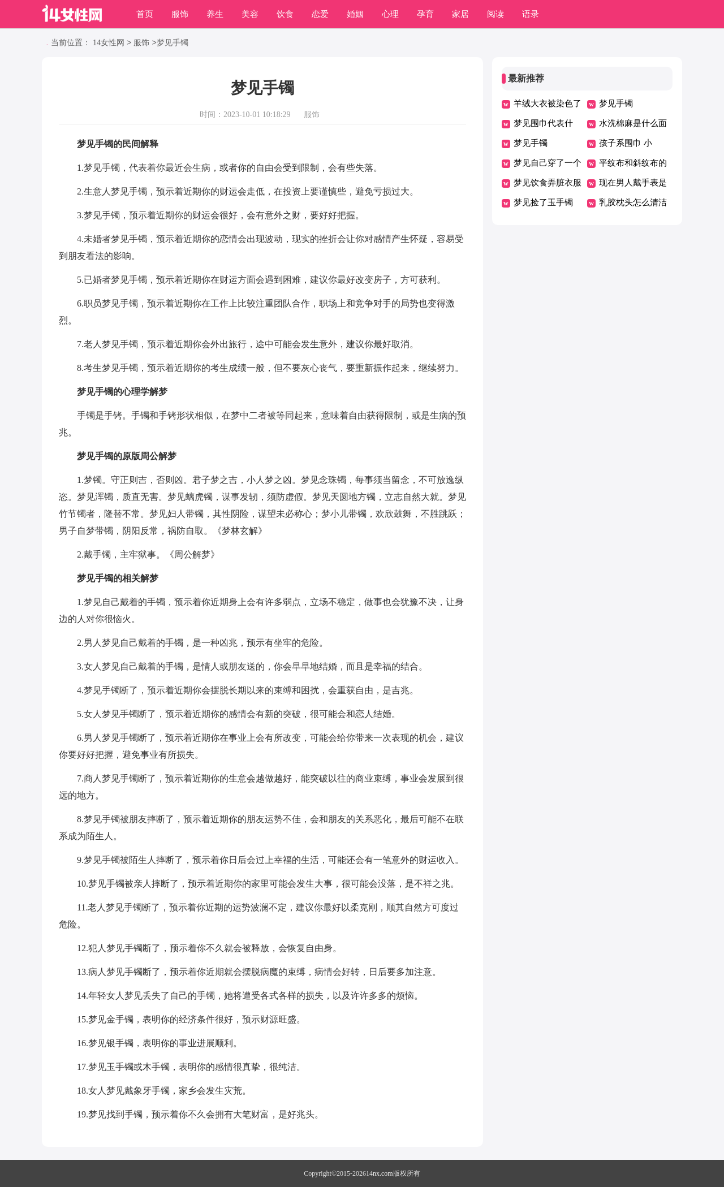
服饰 (179, 14)
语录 (530, 14)
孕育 (425, 14)
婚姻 (355, 14)
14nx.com (379, 1173)
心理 (390, 14)
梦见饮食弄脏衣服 (547, 182)
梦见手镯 (616, 103)
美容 (250, 14)
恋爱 (320, 14)
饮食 (285, 14)
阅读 (495, 14)
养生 (214, 14)
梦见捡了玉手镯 (543, 202)
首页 (144, 14)
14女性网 (108, 43)
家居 (460, 14)
